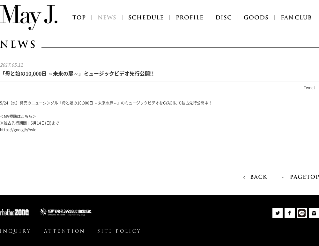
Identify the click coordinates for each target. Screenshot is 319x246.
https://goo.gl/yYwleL (19, 130)
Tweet (309, 87)
